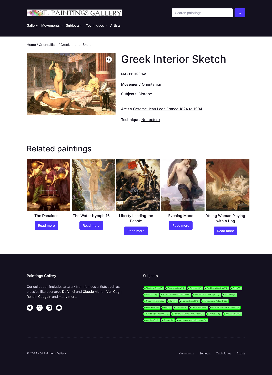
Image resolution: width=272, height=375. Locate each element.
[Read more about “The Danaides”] (46, 225)
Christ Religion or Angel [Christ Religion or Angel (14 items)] (157, 314)
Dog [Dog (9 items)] (167, 307)
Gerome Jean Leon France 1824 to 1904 (167, 109)
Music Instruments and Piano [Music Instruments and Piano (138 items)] (176, 295)
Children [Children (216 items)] (214, 314)
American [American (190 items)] (152, 320)
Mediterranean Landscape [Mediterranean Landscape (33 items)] (207, 295)
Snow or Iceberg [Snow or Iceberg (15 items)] (176, 288)
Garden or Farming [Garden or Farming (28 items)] (155, 301)
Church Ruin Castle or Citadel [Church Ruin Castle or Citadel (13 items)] (225, 307)
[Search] (240, 12)
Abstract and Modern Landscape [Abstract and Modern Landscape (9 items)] (192, 320)
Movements (186, 353)
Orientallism (48, 45)
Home (31, 45)
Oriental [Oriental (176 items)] (151, 295)
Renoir (31, 297)
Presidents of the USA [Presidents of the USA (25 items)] (217, 288)
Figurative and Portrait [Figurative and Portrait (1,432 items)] (215, 301)
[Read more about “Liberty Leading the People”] (136, 231)
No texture (150, 120)
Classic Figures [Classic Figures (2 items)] (199, 307)
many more (67, 297)
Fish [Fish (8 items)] (173, 301)
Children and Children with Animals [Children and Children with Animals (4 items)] (188, 314)
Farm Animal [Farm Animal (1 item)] (152, 307)
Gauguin (44, 297)
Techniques (223, 353)
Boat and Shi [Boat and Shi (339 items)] (233, 314)
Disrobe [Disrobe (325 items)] (181, 307)
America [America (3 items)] (168, 320)
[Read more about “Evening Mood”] (181, 225)
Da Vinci (68, 292)
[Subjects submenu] (81, 25)
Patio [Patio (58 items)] (236, 288)
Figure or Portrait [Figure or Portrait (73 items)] (190, 301)
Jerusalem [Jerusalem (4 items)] (230, 295)
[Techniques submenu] (106, 25)
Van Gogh (113, 292)
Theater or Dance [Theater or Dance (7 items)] (154, 288)
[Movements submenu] (62, 25)
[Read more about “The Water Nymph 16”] (91, 225)
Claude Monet (94, 292)
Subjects (205, 353)
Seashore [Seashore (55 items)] (195, 288)
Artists (241, 353)
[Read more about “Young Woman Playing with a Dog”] (225, 231)
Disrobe (145, 94)
